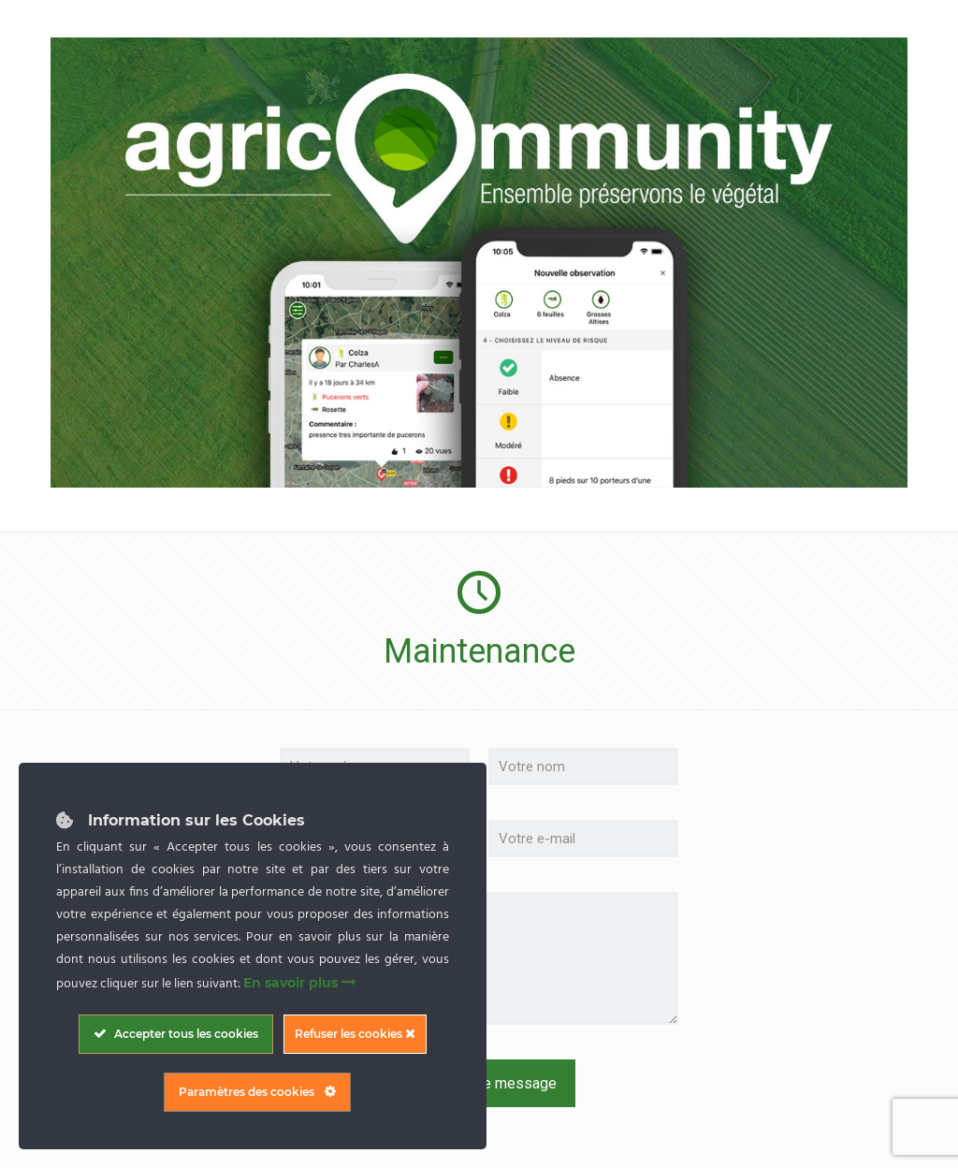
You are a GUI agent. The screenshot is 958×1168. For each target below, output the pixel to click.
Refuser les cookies (355, 1034)
